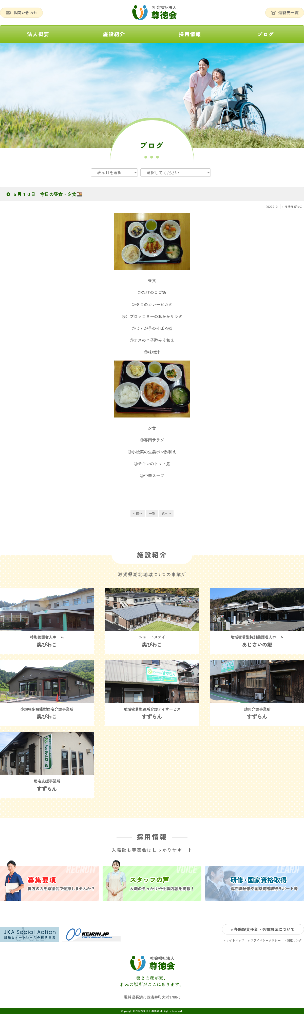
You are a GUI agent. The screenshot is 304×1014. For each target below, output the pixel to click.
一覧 (152, 513)
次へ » (166, 513)
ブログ (265, 34)
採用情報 (190, 34)
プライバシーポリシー (265, 940)
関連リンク (294, 940)
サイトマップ (235, 940)
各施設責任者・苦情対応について (264, 929)
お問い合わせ (21, 12)
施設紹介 (114, 34)
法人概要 (38, 34)
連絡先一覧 (285, 12)
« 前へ (138, 513)
